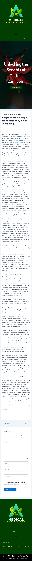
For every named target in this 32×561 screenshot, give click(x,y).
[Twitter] (25, 38)
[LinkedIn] (28, 38)
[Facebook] (21, 38)
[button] (16, 33)
